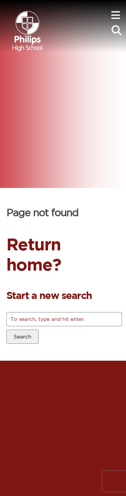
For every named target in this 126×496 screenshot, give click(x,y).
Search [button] (22, 336)
